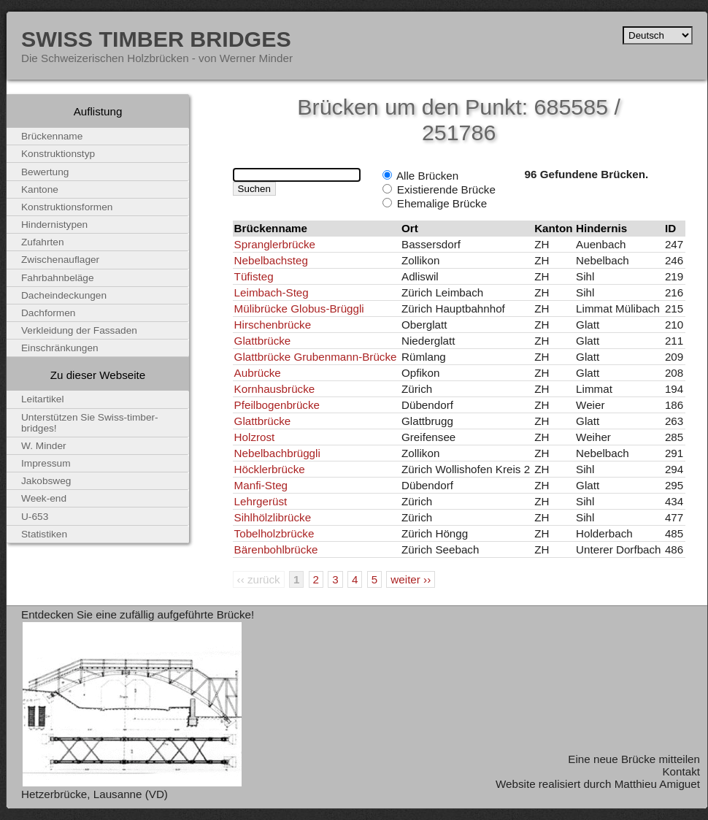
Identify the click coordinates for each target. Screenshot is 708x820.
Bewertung (45, 171)
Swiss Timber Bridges (156, 38)
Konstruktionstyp (58, 153)
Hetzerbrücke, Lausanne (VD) (94, 794)
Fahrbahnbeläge (57, 277)
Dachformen (48, 312)
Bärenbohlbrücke (276, 549)
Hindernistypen (54, 224)
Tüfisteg (254, 276)
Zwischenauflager (60, 259)
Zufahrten (42, 242)
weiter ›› (410, 579)
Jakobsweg (46, 480)
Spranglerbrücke (274, 244)
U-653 (34, 516)
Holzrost (254, 437)
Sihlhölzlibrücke (273, 517)
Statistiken (44, 534)
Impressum (46, 463)
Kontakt (681, 771)
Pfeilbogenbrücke (277, 405)
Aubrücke (257, 373)
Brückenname (51, 136)
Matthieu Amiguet (657, 784)
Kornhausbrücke (274, 389)
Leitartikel (42, 399)
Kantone (39, 189)
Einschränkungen (60, 347)
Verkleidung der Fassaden (79, 330)
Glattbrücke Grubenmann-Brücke (315, 356)
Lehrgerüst (261, 501)
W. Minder (43, 445)
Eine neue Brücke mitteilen (634, 759)
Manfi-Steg (261, 485)
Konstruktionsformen (66, 207)
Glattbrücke (262, 340)
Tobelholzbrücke (274, 533)
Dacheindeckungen (64, 295)
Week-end (43, 498)
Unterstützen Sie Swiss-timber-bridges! (89, 423)
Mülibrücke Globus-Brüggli (299, 308)
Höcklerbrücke (269, 469)
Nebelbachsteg (271, 260)
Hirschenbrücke (273, 324)
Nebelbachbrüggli (277, 453)
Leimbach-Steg (271, 292)
